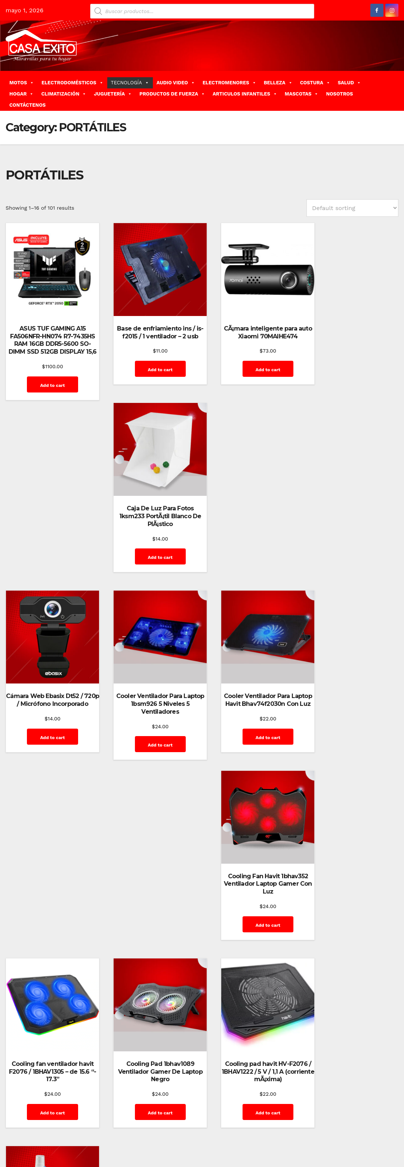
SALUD (349, 82)
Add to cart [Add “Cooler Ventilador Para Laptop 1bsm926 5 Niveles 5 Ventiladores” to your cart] (150, 566)
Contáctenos (309, 1115)
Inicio (277, 1132)
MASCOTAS (302, 94)
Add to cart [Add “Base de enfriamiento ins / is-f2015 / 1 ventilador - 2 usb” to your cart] (150, 362)
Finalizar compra (349, 1115)
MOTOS (21, 82)
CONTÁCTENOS (27, 105)
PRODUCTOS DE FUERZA (172, 94)
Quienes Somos (374, 1132)
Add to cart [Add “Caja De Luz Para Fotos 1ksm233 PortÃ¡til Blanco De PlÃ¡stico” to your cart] (353, 370)
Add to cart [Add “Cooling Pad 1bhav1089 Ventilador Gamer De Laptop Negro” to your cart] (150, 747)
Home (228, 1115)
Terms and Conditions (367, 1149)
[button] (395, 90)
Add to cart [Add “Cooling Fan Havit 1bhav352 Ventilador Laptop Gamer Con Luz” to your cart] (353, 566)
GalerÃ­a (383, 1115)
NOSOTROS (339, 94)
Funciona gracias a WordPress (42, 1115)
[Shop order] (352, 208)
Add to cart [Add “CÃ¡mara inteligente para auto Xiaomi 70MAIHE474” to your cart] (252, 362)
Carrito (280, 1115)
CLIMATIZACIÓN (63, 94)
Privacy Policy (334, 1132)
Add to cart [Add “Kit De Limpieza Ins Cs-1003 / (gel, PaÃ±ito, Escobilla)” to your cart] (353, 739)
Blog (245, 1115)
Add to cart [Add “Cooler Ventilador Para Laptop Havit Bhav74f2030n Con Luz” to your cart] (252, 566)
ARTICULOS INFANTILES (245, 94)
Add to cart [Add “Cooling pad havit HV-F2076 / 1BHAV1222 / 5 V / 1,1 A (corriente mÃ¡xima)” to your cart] (252, 747)
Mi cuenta (301, 1132)
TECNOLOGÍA (130, 82)
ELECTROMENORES (229, 82)
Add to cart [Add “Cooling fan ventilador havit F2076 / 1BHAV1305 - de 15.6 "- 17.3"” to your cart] (49, 747)
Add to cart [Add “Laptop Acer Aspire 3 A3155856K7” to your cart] (252, 919)
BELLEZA (278, 82)
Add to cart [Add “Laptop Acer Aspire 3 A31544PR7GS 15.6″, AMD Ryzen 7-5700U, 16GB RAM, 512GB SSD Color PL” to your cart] (150, 935)
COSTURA (315, 82)
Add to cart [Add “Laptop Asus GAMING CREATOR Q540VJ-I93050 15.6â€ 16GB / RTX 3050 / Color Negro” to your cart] (353, 935)
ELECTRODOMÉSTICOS (72, 82)
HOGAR (21, 94)
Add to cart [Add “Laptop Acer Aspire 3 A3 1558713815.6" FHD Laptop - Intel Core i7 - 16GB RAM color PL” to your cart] (49, 935)
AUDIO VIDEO (176, 82)
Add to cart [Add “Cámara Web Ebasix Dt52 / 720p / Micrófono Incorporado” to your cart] (49, 566)
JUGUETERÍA (113, 94)
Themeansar (138, 1115)
